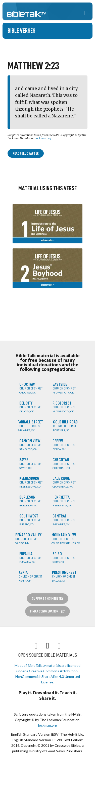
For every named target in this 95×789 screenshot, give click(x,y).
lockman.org (43, 138)
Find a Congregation (47, 611)
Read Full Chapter (26, 153)
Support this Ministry (47, 598)
